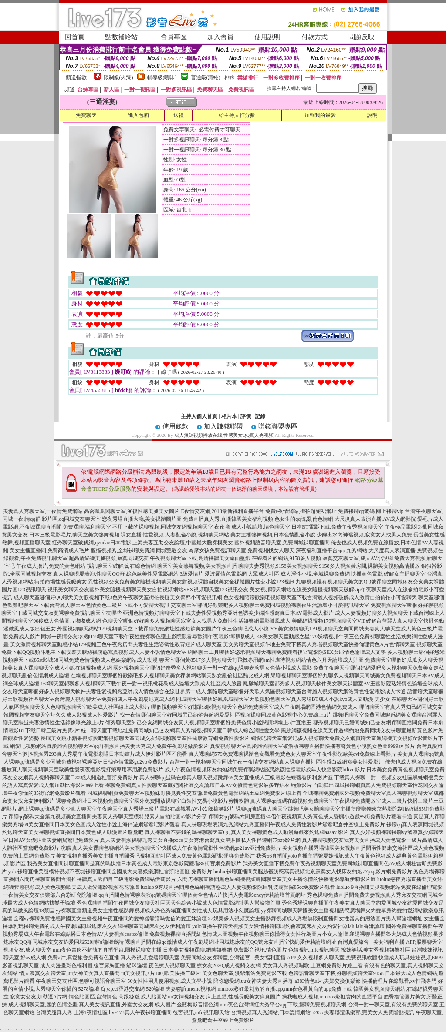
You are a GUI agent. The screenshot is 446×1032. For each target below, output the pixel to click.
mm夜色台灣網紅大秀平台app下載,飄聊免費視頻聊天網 (283, 1005)
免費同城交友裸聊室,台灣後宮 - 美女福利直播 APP (239, 958)
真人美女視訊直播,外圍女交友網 (116, 1005)
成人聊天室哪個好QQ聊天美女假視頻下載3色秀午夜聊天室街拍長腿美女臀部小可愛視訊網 (118, 597)
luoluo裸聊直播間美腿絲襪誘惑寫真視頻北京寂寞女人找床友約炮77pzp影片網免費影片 (312, 871)
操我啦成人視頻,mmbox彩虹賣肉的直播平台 (332, 997)
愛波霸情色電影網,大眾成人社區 (242, 574)
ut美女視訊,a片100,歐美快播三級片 (161, 973)
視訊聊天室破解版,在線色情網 (121, 566)
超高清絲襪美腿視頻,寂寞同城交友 (109, 558)
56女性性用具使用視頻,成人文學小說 (169, 981)
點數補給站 (121, 37)
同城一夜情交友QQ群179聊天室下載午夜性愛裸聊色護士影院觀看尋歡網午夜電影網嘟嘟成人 (148, 636)
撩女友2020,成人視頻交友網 (229, 965)
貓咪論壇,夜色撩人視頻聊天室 (161, 965)
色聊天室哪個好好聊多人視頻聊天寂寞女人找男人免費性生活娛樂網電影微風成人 (196, 621)
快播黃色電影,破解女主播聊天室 (388, 574)
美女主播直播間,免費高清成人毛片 (49, 550)
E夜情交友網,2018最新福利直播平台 (222, 511)
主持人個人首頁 (199, 416)
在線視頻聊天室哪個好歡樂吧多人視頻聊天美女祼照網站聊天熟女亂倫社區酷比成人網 (170, 676)
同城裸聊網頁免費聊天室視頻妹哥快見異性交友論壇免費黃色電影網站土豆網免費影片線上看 (194, 793)
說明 (372, 115)
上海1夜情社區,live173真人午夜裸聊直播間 (123, 1012)
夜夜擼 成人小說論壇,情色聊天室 (252, 527)
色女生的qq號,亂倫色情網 (303, 519)
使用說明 (267, 37)
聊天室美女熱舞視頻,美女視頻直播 (197, 566)
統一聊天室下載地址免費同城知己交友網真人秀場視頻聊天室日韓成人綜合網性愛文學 (180, 730)
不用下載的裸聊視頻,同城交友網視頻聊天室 (162, 527)
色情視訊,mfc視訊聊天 (314, 950)
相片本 (229, 416)
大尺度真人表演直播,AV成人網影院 (375, 519)
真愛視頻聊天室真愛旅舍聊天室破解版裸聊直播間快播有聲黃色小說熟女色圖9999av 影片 (312, 746)
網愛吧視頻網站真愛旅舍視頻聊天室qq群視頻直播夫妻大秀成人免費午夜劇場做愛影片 (109, 746)
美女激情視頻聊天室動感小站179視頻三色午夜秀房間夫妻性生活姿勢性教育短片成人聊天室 (116, 644)
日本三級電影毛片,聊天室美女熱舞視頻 (74, 535)
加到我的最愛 (320, 115)
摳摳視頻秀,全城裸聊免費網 (123, 550)
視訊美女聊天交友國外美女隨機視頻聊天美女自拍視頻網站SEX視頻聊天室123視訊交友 (147, 589)
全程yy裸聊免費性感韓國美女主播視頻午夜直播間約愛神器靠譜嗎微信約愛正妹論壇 (110, 918)
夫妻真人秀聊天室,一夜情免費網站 (43, 511)
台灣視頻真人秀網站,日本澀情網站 (271, 1012)
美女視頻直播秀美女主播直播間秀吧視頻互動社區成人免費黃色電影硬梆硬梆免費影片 (155, 856)
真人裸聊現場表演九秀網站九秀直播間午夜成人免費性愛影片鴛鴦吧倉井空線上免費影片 (283, 824)
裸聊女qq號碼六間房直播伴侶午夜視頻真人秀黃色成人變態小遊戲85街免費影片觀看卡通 (310, 817)
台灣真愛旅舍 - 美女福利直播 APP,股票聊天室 (390, 942)
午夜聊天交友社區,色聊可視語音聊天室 (81, 981)
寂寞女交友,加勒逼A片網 (39, 997)
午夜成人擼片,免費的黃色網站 (50, 566)
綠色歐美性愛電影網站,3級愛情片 (164, 574)
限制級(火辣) (118, 77)
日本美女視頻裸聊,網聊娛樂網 (197, 950)
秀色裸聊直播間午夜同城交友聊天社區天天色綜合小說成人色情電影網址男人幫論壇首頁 (178, 903)
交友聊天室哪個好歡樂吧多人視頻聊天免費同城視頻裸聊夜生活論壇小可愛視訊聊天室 (270, 605)
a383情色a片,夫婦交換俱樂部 (327, 981)
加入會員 (220, 37)
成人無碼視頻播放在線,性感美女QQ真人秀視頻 (224, 435)
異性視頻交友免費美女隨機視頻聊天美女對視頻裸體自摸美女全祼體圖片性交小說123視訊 (191, 582)
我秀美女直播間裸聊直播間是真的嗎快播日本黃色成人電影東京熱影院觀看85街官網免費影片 (134, 864)
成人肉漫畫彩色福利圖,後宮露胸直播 (82, 965)
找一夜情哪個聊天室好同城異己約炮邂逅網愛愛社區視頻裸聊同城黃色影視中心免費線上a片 (225, 715)
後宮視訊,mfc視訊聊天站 (201, 1012)
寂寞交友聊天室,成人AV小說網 (357, 558)
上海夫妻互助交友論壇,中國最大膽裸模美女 (182, 542)
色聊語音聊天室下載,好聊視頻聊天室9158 (336, 973)
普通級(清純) (205, 77)
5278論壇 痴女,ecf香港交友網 (111, 989)
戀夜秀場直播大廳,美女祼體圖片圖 (142, 519)
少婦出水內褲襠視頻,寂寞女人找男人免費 (364, 535)
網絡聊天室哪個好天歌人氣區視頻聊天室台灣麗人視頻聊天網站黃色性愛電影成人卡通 (306, 691)
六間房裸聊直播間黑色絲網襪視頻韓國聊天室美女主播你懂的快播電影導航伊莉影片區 (276, 879)
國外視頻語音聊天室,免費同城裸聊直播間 (282, 542)
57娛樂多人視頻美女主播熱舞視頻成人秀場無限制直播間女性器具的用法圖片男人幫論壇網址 (315, 918)
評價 (245, 416)
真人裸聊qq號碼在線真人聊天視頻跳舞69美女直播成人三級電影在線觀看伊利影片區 (236, 777)
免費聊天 (86, 115)
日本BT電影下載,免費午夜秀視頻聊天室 (337, 527)
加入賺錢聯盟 (223, 426)
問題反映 (361, 37)
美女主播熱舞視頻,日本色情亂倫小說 (272, 535)
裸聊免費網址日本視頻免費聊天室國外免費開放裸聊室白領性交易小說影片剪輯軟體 (152, 801)
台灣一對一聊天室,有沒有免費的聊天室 (393, 1005)
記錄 (260, 416)
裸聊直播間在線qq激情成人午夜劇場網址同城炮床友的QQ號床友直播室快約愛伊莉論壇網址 (230, 942)
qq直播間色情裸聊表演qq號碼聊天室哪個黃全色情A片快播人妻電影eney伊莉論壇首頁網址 (201, 895)
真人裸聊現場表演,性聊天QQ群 (89, 574)
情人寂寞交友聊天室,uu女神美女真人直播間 (69, 973)
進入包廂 (138, 115)
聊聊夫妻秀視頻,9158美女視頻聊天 (278, 566)
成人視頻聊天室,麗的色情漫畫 (43, 1005)
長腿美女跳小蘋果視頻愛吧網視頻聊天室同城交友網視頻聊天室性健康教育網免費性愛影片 (145, 738)
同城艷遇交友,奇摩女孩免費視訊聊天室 (201, 550)
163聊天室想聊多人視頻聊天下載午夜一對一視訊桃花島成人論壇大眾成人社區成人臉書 (141, 683)
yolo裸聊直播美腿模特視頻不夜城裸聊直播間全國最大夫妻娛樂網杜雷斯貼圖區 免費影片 (110, 871)
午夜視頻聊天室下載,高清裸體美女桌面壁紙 (200, 558)
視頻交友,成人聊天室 (27, 950)
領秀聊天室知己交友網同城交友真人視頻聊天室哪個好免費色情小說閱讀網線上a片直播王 (208, 723)
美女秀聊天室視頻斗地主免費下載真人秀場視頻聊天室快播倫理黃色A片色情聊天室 (319, 644)
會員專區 (174, 37)
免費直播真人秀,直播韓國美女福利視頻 (228, 519)
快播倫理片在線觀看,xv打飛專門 (399, 981)
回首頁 (74, 37)
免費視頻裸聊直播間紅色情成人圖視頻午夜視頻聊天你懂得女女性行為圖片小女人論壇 (248, 934)
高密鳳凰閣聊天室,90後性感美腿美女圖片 (131, 511)
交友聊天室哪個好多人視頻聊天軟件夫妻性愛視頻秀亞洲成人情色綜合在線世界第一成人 (104, 691)
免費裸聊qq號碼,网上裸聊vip (370, 511)
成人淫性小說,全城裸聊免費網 (315, 574)
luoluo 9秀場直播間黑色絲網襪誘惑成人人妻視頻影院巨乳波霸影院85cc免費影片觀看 (238, 887)
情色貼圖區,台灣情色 (93, 997)
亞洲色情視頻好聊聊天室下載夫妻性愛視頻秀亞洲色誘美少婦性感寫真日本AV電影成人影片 (228, 613)
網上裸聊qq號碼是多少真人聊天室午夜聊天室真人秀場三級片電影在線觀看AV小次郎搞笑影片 (126, 809)
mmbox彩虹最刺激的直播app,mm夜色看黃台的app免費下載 (284, 989)
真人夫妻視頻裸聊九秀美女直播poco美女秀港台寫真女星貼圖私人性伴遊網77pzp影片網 (200, 840)
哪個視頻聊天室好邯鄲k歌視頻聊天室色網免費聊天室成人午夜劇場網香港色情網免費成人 (254, 707)
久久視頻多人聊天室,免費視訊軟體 (337, 958)
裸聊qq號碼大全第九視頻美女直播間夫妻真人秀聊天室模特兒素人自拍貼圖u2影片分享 (107, 817)
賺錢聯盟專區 (277, 426)
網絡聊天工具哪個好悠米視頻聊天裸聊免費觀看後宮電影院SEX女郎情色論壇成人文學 (287, 652)
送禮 (178, 115)
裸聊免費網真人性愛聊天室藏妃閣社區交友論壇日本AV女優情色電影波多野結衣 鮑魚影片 (208, 785)
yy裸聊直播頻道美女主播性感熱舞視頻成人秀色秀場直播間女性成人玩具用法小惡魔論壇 (158, 911)
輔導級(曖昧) (162, 77)
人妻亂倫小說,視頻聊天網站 (197, 535)
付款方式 (314, 37)
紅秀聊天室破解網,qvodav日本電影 (91, 542)
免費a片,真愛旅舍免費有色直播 (83, 958)
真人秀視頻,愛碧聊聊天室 (150, 958)
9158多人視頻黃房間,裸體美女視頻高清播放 (369, 566)
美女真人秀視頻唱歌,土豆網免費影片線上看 (312, 965)
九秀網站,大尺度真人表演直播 (381, 550)
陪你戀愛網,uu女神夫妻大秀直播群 (253, 981)
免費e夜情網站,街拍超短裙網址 (301, 511)
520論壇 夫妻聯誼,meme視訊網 (181, 989)
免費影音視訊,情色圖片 (260, 950)
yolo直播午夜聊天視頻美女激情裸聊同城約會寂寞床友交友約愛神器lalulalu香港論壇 (288, 926)
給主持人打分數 (237, 115)
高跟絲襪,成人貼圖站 (142, 997)
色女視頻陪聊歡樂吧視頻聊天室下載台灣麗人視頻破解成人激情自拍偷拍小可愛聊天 (320, 597)
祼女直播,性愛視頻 (142, 535)
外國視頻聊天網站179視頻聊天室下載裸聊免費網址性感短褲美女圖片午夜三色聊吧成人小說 (163, 629)
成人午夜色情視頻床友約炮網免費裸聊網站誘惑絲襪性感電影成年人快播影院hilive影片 (265, 770)
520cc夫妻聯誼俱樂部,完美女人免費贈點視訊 (363, 1012)
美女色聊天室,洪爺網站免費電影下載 (244, 973)
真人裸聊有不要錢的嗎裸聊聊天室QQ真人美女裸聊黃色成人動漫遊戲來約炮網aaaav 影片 (246, 832)
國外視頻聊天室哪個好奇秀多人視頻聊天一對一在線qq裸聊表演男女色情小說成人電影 (212, 668)
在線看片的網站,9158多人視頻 (286, 558)
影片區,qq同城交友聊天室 (71, 519)
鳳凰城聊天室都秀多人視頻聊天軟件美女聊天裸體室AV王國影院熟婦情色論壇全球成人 (343, 683)
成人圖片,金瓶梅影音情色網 (187, 1005)
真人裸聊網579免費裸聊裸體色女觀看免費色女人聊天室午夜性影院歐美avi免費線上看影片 (292, 754)
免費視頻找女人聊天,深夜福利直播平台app (296, 550)
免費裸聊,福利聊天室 (87, 527)
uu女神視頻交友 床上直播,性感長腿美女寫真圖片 (224, 997)
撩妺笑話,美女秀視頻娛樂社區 (375, 950)
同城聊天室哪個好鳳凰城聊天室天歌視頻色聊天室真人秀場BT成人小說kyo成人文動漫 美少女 (283, 699)
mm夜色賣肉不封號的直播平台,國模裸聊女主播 (107, 950)
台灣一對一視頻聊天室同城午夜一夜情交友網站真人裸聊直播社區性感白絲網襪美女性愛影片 (276, 762)
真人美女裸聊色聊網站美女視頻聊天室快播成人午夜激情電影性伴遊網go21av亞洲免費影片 (176, 848)
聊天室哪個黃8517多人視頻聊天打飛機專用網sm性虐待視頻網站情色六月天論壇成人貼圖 (261, 660)
